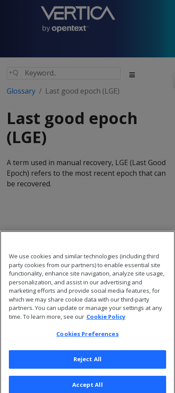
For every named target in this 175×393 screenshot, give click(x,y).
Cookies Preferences (87, 340)
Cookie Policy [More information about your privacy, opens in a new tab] (105, 322)
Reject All (87, 365)
